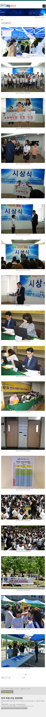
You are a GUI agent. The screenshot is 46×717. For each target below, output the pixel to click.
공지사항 (29, 689)
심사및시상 (17, 689)
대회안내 (7, 689)
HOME (2, 689)
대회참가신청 (23, 689)
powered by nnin (30, 706)
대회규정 (11, 689)
